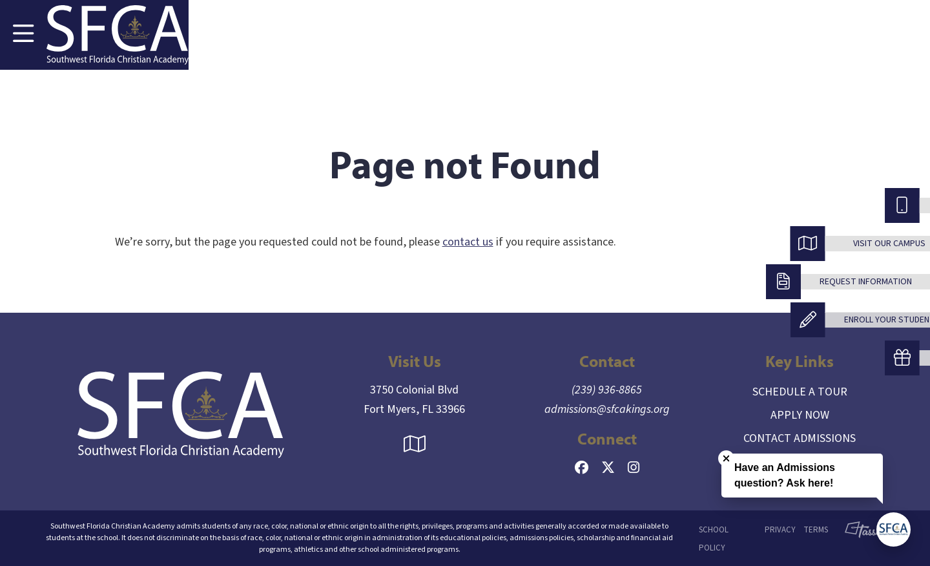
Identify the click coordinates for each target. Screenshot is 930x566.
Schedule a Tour (799, 392)
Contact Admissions (799, 438)
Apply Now (799, 415)
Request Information (866, 282)
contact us (467, 242)
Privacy (780, 530)
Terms (815, 530)
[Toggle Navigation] (23, 35)
